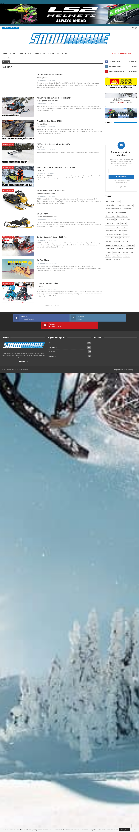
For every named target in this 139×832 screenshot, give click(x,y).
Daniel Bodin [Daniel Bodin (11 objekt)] (110, 219)
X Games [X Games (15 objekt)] (126, 256)
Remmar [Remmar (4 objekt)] (108, 241)
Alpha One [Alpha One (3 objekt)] (121, 205)
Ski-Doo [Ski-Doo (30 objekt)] (125, 241)
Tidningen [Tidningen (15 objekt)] (126, 252)
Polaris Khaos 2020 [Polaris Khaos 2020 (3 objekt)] (112, 238)
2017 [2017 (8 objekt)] (118, 201)
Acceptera (124, 830)
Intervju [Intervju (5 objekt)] (123, 223)
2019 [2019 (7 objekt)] (123, 201)
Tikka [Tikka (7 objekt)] (132, 252)
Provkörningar (24, 53)
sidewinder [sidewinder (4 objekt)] (117, 241)
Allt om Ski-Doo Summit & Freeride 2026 (54, 98)
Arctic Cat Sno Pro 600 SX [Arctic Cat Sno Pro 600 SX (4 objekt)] (113, 209)
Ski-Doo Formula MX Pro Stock (50, 75)
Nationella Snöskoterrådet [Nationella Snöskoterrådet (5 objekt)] (114, 234)
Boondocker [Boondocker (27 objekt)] (127, 209)
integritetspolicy (118, 362)
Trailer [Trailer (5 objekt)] (108, 256)
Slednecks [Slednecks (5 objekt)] (120, 249)
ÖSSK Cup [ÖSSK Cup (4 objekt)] (117, 259)
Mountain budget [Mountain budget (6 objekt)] (111, 230)
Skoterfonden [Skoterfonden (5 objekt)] (110, 249)
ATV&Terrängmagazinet (121, 53)
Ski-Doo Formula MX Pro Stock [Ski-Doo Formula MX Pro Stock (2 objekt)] (115, 245)
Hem (5, 53)
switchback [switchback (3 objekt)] (116, 252)
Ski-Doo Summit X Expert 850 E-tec (52, 237)
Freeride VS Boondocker (47, 283)
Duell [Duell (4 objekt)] (122, 219)
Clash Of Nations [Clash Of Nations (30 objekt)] (122, 216)
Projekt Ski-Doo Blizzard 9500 (49, 121)
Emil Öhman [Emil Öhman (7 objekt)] (109, 223)
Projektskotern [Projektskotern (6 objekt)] (124, 238)
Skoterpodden (39, 53)
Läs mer (133, 830)
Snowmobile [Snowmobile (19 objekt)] (129, 249)
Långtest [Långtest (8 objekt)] (124, 227)
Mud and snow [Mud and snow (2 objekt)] (123, 230)
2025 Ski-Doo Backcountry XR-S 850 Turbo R (56, 167)
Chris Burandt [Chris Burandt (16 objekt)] (110, 216)
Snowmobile (51, 344)
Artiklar (12, 53)
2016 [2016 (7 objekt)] (112, 201)
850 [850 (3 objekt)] (107, 201)
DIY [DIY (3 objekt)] (117, 219)
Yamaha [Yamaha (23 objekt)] (108, 259)
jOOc (135, 362)
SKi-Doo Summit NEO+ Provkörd (50, 190)
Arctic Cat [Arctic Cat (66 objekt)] (130, 205)
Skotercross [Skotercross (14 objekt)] (130, 245)
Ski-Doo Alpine (43, 260)
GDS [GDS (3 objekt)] (117, 223)
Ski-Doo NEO (42, 214)
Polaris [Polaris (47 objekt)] (126, 234)
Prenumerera (122, 176)
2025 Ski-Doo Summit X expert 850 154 (53, 144)
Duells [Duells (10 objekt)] (128, 219)
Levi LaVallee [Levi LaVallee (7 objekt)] (110, 227)
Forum (64, 53)
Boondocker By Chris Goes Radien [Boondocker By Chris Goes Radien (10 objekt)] (116, 212)
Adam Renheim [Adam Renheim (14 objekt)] (110, 205)
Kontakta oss (53, 53)
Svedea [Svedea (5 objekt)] (108, 252)
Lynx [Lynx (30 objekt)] (118, 227)
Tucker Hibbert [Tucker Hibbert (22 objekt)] (117, 256)
